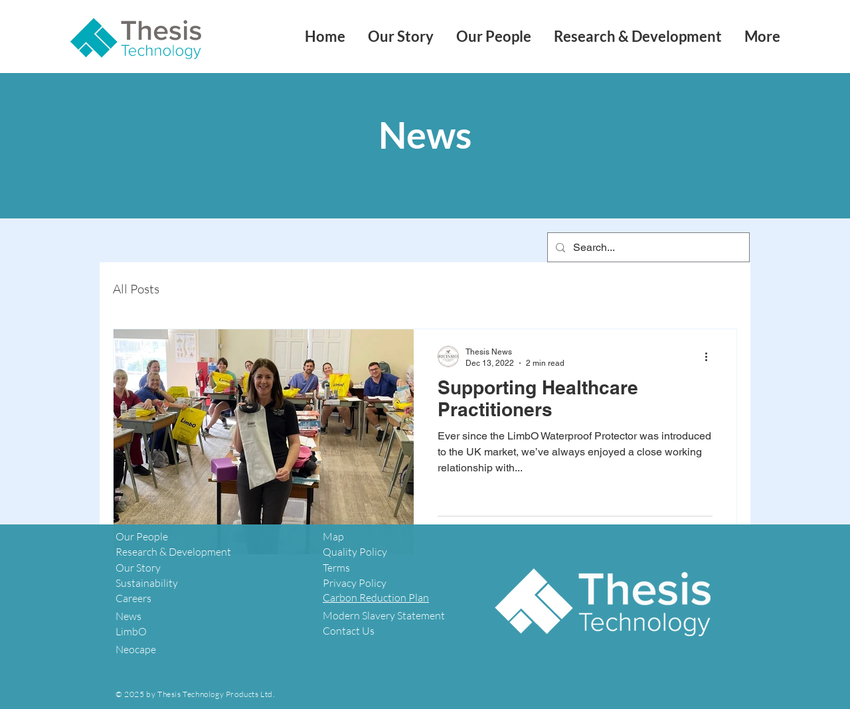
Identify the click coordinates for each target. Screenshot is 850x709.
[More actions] (711, 356)
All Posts (136, 289)
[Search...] (647, 247)
